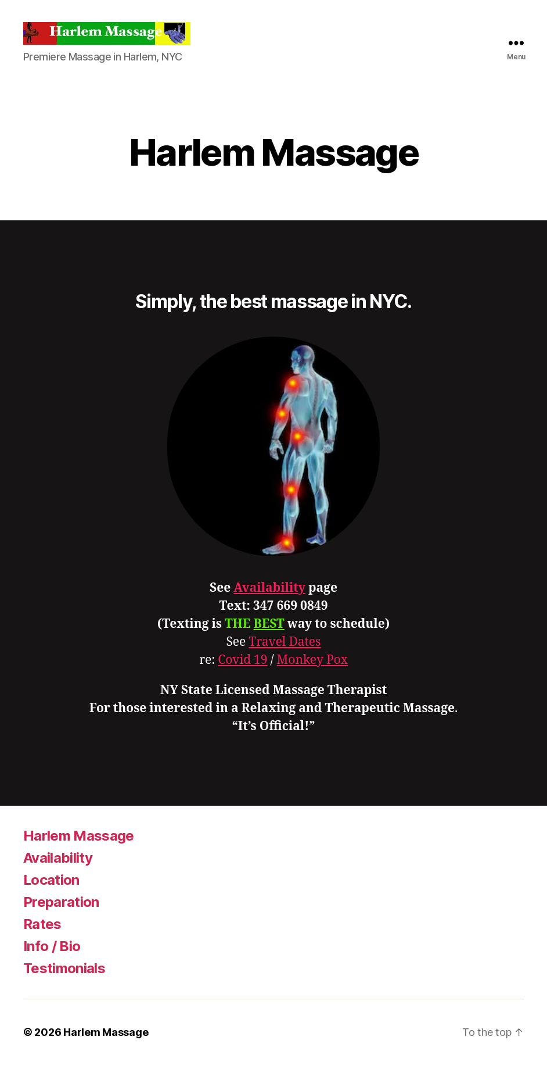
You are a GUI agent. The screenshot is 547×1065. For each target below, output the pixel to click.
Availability (269, 588)
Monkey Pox (312, 660)
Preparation (61, 902)
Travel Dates (285, 642)
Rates (42, 924)
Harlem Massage (78, 835)
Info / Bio (51, 946)
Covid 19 (242, 660)
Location (51, 879)
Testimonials (64, 968)
